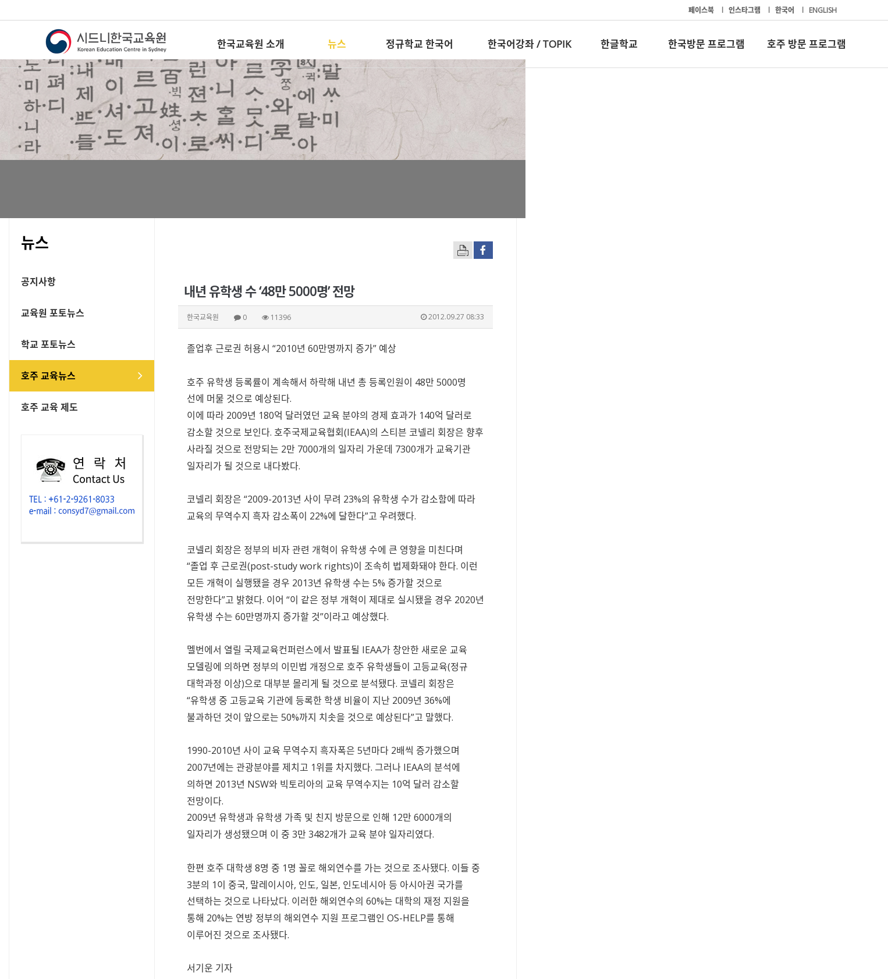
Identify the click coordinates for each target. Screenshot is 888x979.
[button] (723, 838)
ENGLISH (823, 10)
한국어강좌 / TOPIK (529, 44)
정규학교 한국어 (419, 44)
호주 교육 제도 (86, 407)
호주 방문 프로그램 (806, 44)
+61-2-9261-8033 (321, 934)
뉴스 (337, 44)
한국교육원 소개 (251, 44)
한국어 (785, 10)
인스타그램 (745, 10)
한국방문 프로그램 (706, 44)
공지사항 (75, 281)
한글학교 (619, 44)
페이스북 (702, 10)
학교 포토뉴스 (85, 344)
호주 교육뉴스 (85, 375)
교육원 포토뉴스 (89, 313)
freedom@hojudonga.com (279, 767)
